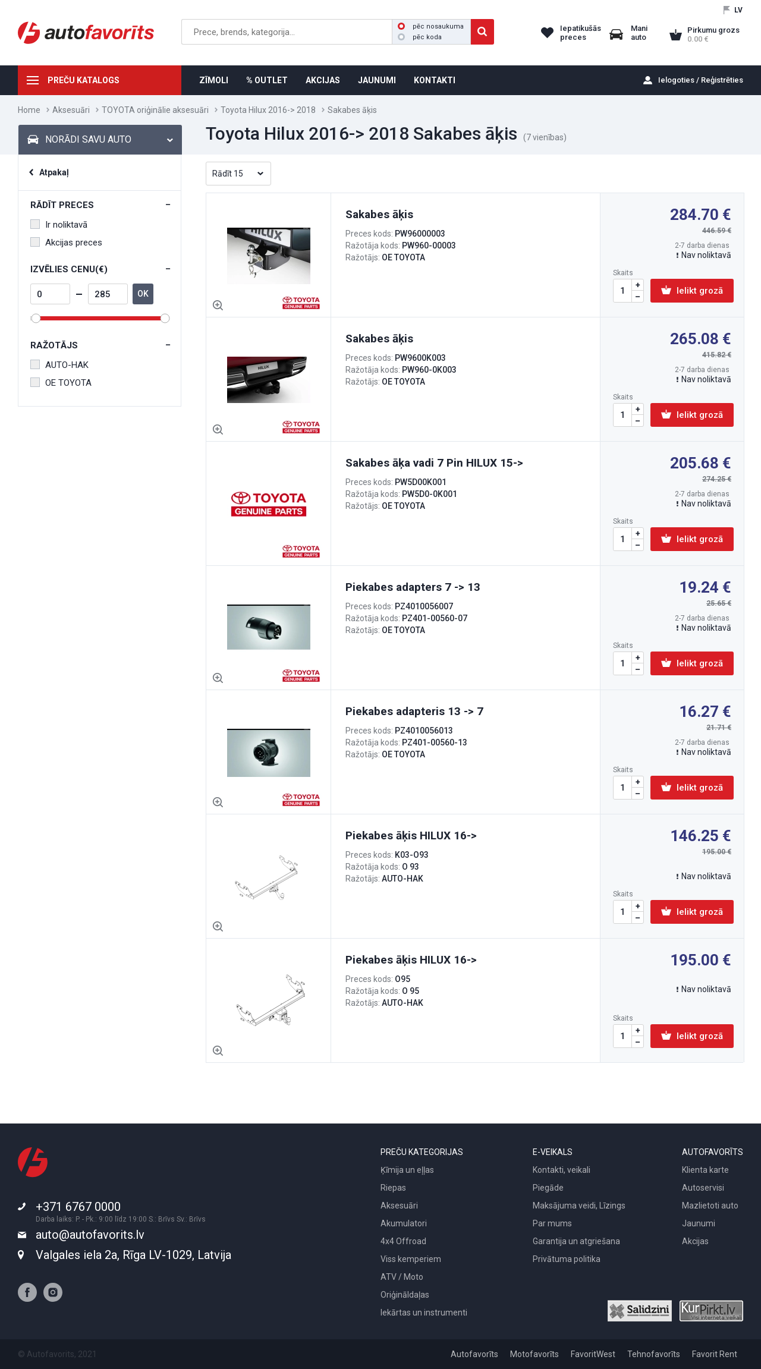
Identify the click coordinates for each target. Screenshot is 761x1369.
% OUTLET (267, 80)
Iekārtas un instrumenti (423, 1312)
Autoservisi (703, 1187)
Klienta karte (705, 1170)
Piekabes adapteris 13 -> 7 (414, 711)
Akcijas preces (66, 242)
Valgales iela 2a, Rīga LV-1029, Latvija (133, 1255)
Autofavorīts (474, 1354)
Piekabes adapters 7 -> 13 (412, 587)
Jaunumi (698, 1223)
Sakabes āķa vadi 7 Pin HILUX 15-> (434, 463)
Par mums (552, 1223)
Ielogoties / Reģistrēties (700, 79)
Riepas (393, 1187)
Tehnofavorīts (653, 1354)
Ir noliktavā (58, 224)
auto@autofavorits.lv (90, 1235)
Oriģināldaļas (404, 1294)
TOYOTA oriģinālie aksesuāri (155, 110)
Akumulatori (403, 1223)
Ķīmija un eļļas (407, 1170)
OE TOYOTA (61, 382)
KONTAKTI (434, 80)
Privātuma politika (566, 1259)
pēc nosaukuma (431, 26)
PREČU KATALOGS (84, 80)
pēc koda (420, 37)
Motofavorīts (534, 1354)
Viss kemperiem (410, 1259)
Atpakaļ (54, 172)
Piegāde (548, 1187)
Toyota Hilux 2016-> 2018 (268, 110)
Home (29, 110)
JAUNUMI (377, 80)
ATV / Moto (401, 1277)
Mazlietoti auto (710, 1205)
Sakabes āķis (379, 214)
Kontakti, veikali (561, 1170)
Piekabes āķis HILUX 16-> (411, 835)
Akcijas (695, 1241)
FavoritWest (593, 1354)
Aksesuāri (71, 110)
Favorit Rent (714, 1354)
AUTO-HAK (59, 365)
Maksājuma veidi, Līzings (579, 1205)
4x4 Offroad (403, 1241)
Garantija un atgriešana (576, 1241)
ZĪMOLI (213, 80)
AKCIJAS (323, 80)
